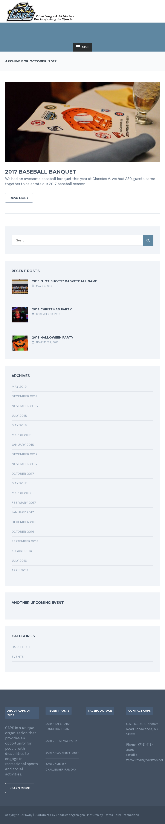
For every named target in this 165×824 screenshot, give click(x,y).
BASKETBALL (21, 647)
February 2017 (24, 503)
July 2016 (19, 560)
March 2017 (21, 493)
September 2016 (25, 541)
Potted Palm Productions (121, 815)
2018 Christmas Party (52, 309)
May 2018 (19, 425)
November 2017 (25, 464)
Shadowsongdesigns (70, 815)
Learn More (20, 788)
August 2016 (22, 551)
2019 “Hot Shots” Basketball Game (64, 281)
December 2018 (25, 396)
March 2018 (22, 435)
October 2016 (23, 531)
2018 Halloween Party (52, 337)
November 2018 (25, 406)
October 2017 (23, 474)
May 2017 (19, 483)
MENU (82, 46)
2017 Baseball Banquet (40, 172)
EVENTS (18, 657)
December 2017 (24, 454)
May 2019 (19, 387)
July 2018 (19, 416)
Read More (19, 197)
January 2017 (23, 512)
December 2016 (24, 522)
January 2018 (23, 445)
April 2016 (20, 570)
